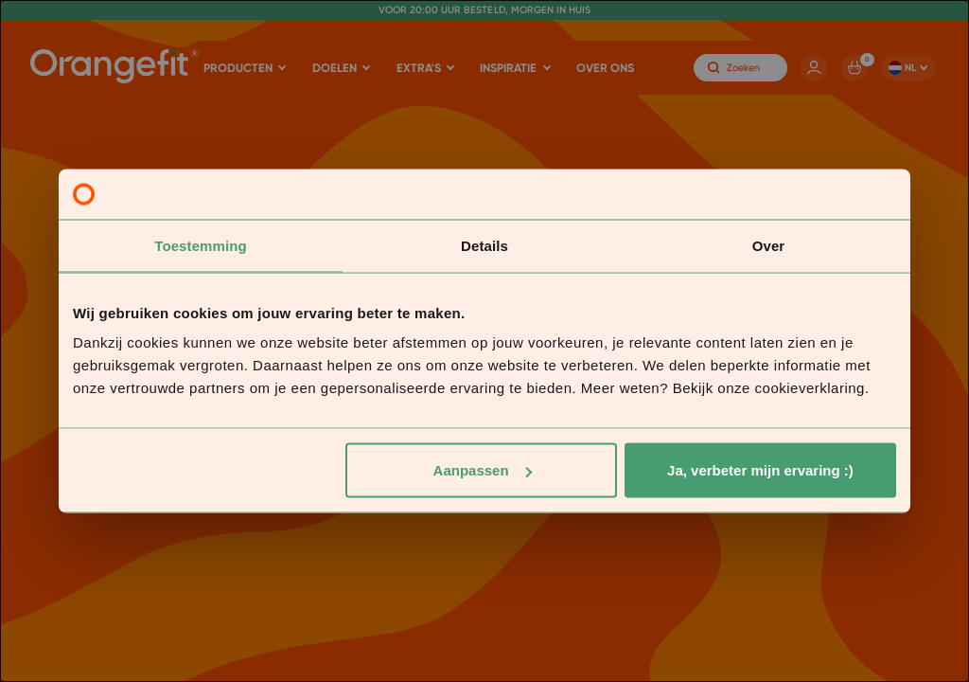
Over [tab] (768, 245)
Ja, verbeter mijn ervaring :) (760, 470)
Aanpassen (482, 470)
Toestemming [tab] (200, 245)
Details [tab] (484, 245)
